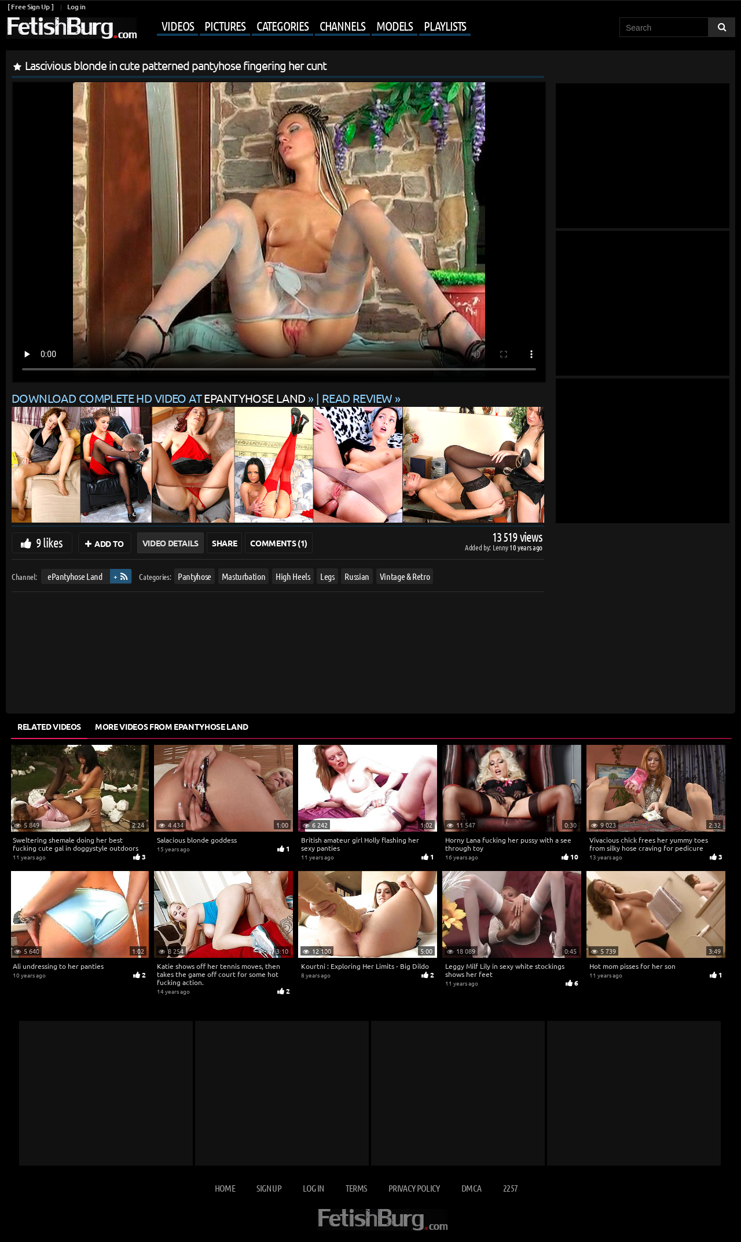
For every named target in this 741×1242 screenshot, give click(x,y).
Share (224, 543)
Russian (356, 576)
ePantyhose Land (74, 576)
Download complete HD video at (160, 398)
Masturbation (244, 576)
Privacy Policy (414, 1187)
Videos (177, 25)
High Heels (293, 576)
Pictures (224, 25)
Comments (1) (278, 543)
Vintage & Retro (405, 576)
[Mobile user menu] (305, 26)
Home (225, 1187)
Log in (76, 7)
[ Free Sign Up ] (30, 7)
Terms (356, 1187)
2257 (510, 1187)
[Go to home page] (71, 28)
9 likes (49, 542)
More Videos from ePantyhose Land (171, 726)
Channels (342, 25)
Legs (327, 576)
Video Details (170, 543)
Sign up (268, 1187)
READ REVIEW (357, 398)
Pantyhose (194, 576)
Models (394, 25)
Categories (282, 25)
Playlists (445, 25)
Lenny (501, 547)
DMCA (471, 1187)
